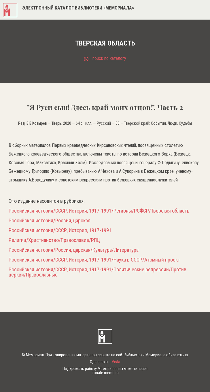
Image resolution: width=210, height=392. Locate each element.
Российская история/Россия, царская (49, 220)
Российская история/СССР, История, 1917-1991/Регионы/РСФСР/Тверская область (99, 210)
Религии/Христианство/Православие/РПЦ (54, 240)
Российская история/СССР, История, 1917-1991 (60, 230)
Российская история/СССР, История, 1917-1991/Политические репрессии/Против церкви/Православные (97, 272)
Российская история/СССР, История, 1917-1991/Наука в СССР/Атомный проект (94, 259)
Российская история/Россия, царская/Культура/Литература (74, 250)
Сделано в (105, 362)
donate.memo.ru (105, 373)
